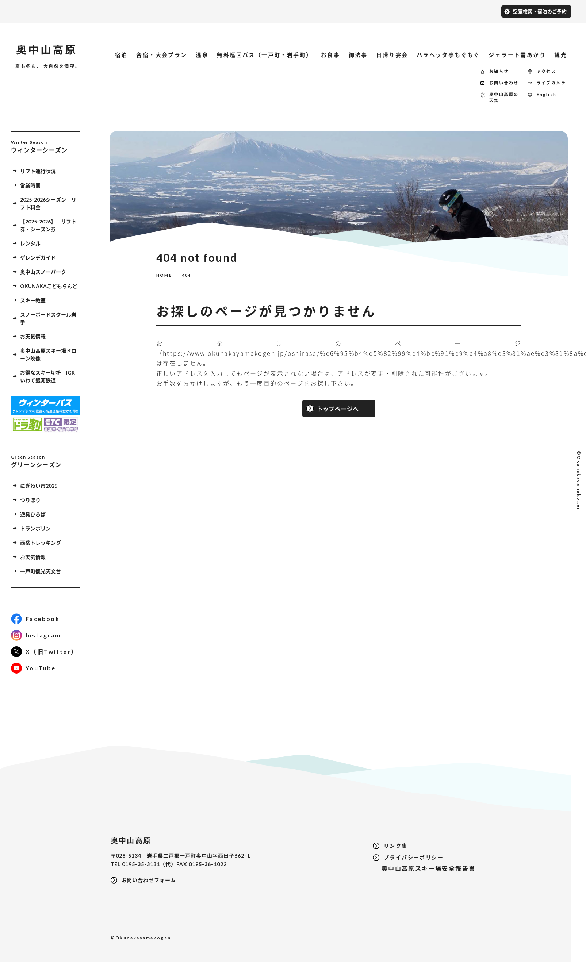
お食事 (330, 54)
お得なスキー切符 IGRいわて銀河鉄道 (47, 376)
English (547, 94)
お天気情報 (33, 336)
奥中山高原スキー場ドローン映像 (48, 354)
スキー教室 (33, 300)
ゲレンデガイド (38, 257)
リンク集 (396, 846)
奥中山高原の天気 (503, 97)
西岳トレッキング (40, 543)
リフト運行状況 (38, 171)
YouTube (41, 667)
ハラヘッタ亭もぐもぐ (448, 54)
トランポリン (35, 528)
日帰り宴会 (392, 54)
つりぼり (30, 500)
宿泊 (121, 54)
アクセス (546, 71)
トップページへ (338, 408)
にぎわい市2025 (50, 486)
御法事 (358, 54)
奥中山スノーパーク (43, 272)
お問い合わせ (503, 82)
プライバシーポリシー (414, 857)
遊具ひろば (33, 514)
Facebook (43, 618)
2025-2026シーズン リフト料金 (48, 203)
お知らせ (499, 71)
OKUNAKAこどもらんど (48, 286)
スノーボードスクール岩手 (48, 318)
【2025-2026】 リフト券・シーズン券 (48, 225)
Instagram (43, 635)
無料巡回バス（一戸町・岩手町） (264, 54)
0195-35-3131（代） (149, 864)
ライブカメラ (551, 82)
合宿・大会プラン (161, 54)
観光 (560, 54)
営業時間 (30, 185)
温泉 (202, 54)
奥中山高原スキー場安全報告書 (424, 868)
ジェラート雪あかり (517, 54)
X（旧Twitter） (51, 651)
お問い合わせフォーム (149, 880)
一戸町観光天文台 (40, 571)
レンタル (30, 243)
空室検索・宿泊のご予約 (540, 11)
